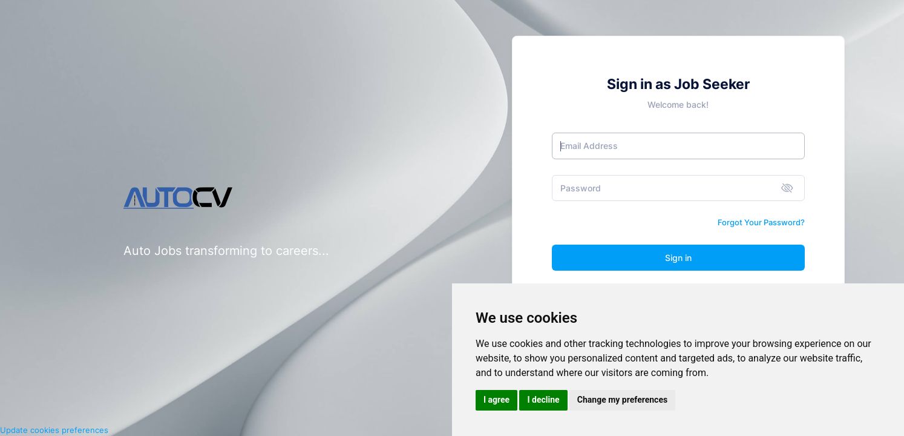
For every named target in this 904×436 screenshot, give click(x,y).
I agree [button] (496, 400)
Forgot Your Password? (761, 222)
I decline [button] (543, 400)
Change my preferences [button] (622, 400)
